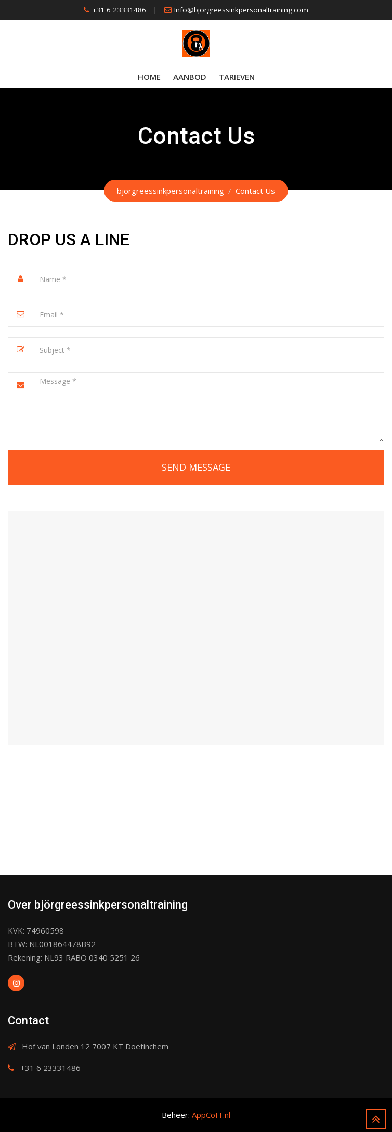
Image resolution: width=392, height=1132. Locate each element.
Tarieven (237, 77)
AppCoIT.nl (211, 1115)
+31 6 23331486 (119, 10)
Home (149, 77)
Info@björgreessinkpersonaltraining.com (241, 10)
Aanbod (189, 77)
